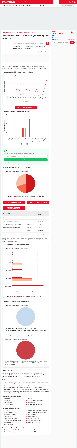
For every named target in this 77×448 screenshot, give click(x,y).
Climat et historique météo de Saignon (38, 410)
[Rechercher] (68, 5)
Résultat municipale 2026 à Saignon (13, 430)
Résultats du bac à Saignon (11, 432)
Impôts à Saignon (8, 424)
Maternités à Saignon (33, 418)
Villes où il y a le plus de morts (13, 202)
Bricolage (55, 39)
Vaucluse (33, 32)
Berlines (28, 5)
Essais (3, 5)
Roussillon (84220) (32, 402)
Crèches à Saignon (32, 416)
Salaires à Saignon (8, 422)
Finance (48, 2)
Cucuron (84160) (8, 400)
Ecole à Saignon (32, 414)
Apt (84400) (7, 398)
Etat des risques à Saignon (10, 418)
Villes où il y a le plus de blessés (38, 202)
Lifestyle (54, 36)
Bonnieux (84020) (40, 46)
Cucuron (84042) (30, 46)
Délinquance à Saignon (10, 414)
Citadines (21, 5)
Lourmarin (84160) (8, 404)
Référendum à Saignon (33, 422)
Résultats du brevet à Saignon (35, 430)
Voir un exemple (70, 36)
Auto (55, 2)
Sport (32, 2)
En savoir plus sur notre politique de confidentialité (14, 162)
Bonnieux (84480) (8, 402)
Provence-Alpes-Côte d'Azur (22, 32)
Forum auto (40, 5)
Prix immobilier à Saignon (34, 420)
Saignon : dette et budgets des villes (37, 412)
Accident (11, 32)
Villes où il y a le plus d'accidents (25, 107)
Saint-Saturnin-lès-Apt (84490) (35, 400)
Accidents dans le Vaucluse (35, 404)
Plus (63, 2)
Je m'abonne (24, 160)
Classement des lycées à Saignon (12, 420)
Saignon (6, 410)
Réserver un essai (12, 5)
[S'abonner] (63, 42)
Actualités (23, 2)
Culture (40, 2)
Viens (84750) (31, 398)
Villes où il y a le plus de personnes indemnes (13, 208)
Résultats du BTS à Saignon (35, 432)
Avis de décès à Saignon (10, 412)
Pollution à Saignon (9, 416)
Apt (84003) (21, 46)
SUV (34, 5)
